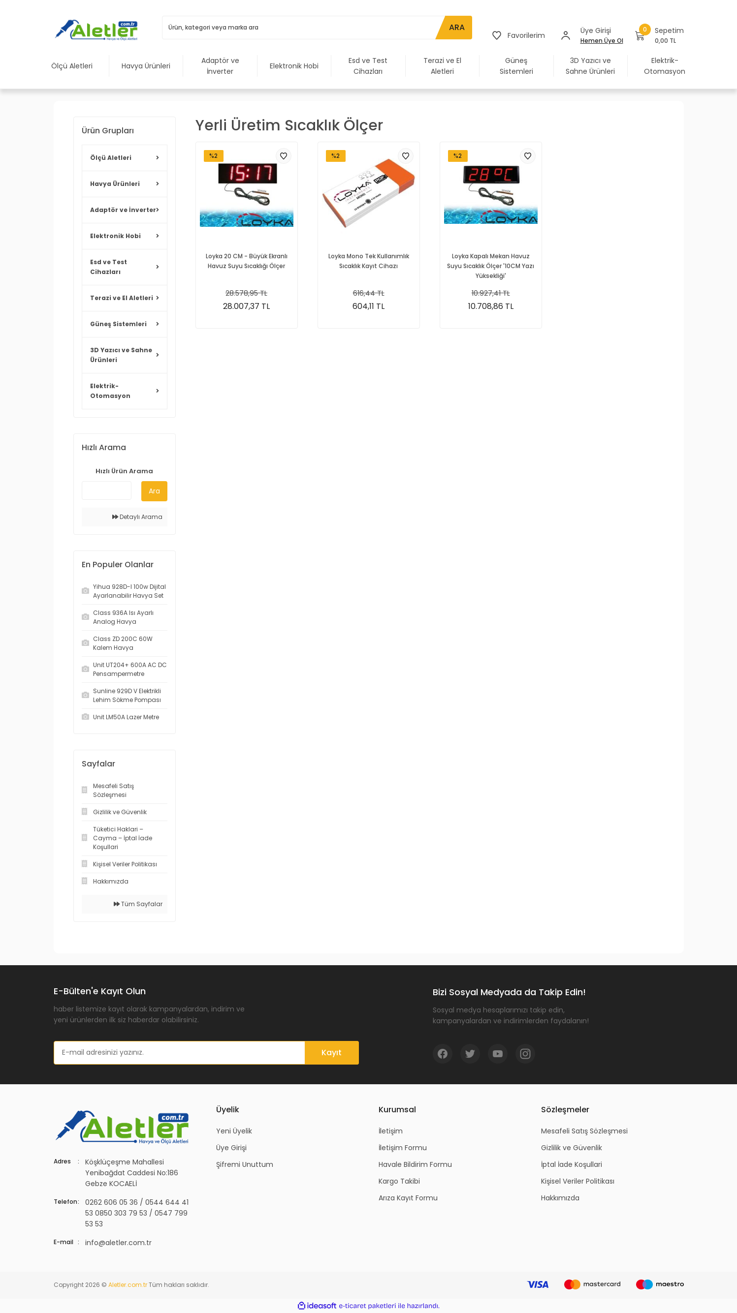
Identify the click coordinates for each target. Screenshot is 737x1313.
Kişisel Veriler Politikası (577, 1181)
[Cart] (659, 35)
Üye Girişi (231, 1148)
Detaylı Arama (137, 517)
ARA (457, 27)
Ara (154, 491)
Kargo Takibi (399, 1181)
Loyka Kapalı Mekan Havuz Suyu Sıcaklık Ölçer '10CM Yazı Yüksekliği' (490, 266)
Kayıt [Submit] (331, 1052)
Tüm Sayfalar (138, 904)
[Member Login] (566, 35)
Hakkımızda (560, 1198)
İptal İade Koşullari (571, 1164)
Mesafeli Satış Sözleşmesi (584, 1131)
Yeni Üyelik (234, 1131)
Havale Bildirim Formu (415, 1164)
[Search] (317, 27)
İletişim (391, 1131)
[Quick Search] (106, 490)
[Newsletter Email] (206, 1053)
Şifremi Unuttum (244, 1164)
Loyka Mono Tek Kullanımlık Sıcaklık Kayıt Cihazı (368, 261)
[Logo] (98, 29)
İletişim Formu (403, 1148)
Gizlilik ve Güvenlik (571, 1148)
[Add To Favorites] (283, 156)
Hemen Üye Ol (601, 40)
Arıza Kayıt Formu (408, 1198)
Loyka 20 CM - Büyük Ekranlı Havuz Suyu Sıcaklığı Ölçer (247, 261)
